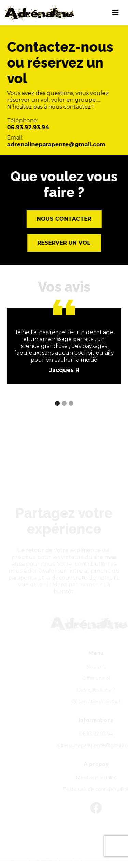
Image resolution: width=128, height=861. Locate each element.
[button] (115, 12)
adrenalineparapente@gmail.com (56, 144)
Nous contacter (64, 219)
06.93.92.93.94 (28, 127)
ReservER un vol (64, 243)
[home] (54, 13)
